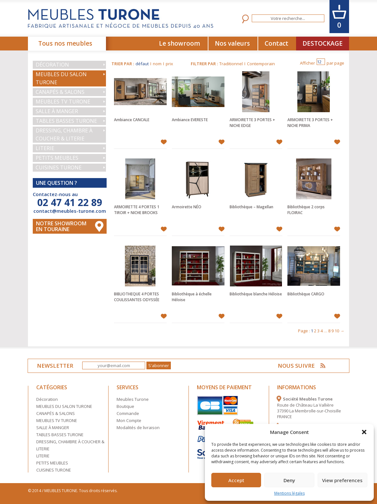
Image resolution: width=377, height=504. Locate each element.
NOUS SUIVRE (296, 365)
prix (169, 64)
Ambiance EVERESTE (190, 119)
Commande (128, 413)
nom (157, 64)
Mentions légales (289, 493)
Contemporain (261, 64)
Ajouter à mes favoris (164, 142)
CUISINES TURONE (59, 167)
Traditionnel (231, 64)
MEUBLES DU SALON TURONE (61, 78)
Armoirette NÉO (186, 207)
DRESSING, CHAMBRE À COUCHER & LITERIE (64, 134)
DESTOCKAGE (322, 43)
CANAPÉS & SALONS (60, 91)
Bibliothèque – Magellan (251, 207)
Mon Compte (129, 420)
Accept (236, 480)
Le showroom (179, 43)
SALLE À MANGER (57, 111)
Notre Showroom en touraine (61, 226)
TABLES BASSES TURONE (66, 120)
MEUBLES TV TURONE (63, 101)
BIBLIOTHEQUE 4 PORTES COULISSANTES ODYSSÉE (136, 296)
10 (337, 331)
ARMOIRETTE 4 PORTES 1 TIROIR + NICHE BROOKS (136, 209)
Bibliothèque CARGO (305, 294)
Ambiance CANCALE (131, 119)
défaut (142, 64)
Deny (289, 480)
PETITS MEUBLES (57, 157)
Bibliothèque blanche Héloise (256, 294)
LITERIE (45, 148)
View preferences (342, 480)
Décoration (52, 64)
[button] (364, 432)
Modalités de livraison (138, 427)
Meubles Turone (133, 399)
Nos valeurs (232, 43)
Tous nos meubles (65, 43)
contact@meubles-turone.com (69, 211)
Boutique (125, 406)
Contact (276, 43)
